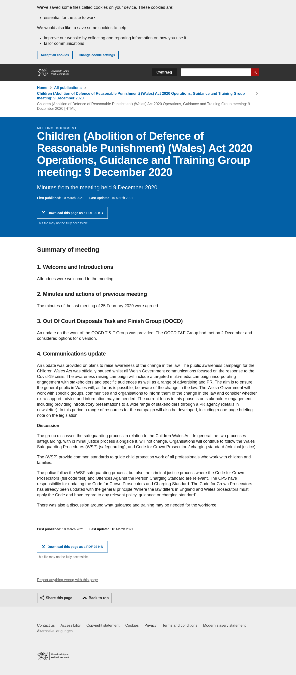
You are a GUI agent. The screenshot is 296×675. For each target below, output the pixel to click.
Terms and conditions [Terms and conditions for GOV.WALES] (179, 625)
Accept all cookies (55, 55)
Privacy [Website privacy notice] (151, 625)
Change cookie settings (97, 55)
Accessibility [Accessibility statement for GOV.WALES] (70, 625)
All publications (68, 88)
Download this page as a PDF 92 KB (75, 215)
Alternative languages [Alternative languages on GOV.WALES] (55, 631)
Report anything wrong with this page (67, 580)
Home (42, 88)
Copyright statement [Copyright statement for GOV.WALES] (103, 625)
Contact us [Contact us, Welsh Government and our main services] (46, 625)
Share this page (59, 598)
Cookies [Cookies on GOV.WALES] (132, 625)
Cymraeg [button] (164, 72)
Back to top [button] (99, 598)
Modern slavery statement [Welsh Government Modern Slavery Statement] (224, 625)
